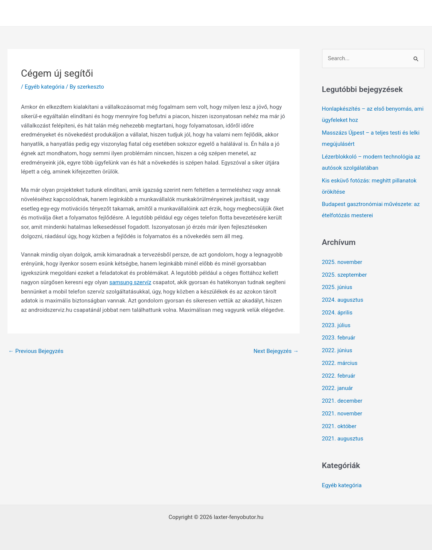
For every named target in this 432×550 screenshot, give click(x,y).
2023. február (338, 337)
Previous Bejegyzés (36, 351)
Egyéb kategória (44, 86)
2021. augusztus (343, 438)
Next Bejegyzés (276, 351)
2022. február (338, 375)
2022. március (340, 363)
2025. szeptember (344, 274)
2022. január (337, 388)
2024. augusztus (343, 299)
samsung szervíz (130, 282)
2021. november (342, 413)
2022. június (337, 350)
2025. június (337, 287)
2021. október (339, 426)
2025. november (342, 262)
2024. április (337, 312)
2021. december (342, 400)
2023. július (336, 325)
